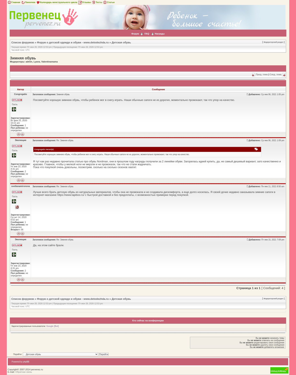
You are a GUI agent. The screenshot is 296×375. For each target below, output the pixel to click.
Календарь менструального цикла (56, 2)
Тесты (96, 2)
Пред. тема (262, 74)
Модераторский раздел (273, 42)
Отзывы (84, 2)
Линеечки (28, 2)
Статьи (108, 2)
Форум (135, 33)
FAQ (147, 33)
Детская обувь (121, 42)
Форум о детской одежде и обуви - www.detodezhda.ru (73, 42)
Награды (160, 33)
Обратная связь (23, 372)
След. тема (275, 74)
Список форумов (22, 42)
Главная (13, 2)
